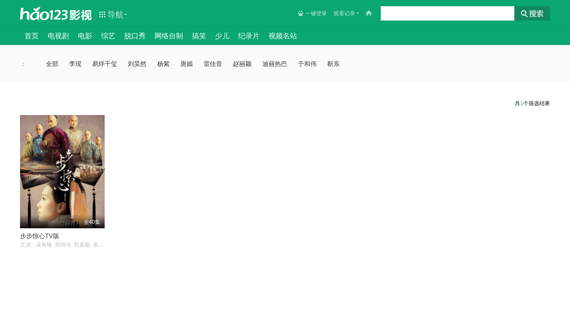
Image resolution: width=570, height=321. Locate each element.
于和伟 (307, 63)
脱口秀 (135, 36)
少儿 (222, 36)
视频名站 (283, 36)
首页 (31, 36)
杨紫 (163, 63)
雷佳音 (213, 63)
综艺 (108, 36)
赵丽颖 (242, 63)
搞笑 (199, 36)
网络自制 (169, 36)
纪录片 (249, 36)
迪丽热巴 (274, 63)
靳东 (333, 63)
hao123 (44, 13)
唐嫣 (186, 63)
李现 (75, 63)
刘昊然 (137, 63)
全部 (52, 63)
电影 (85, 36)
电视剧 (58, 36)
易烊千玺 (104, 63)
